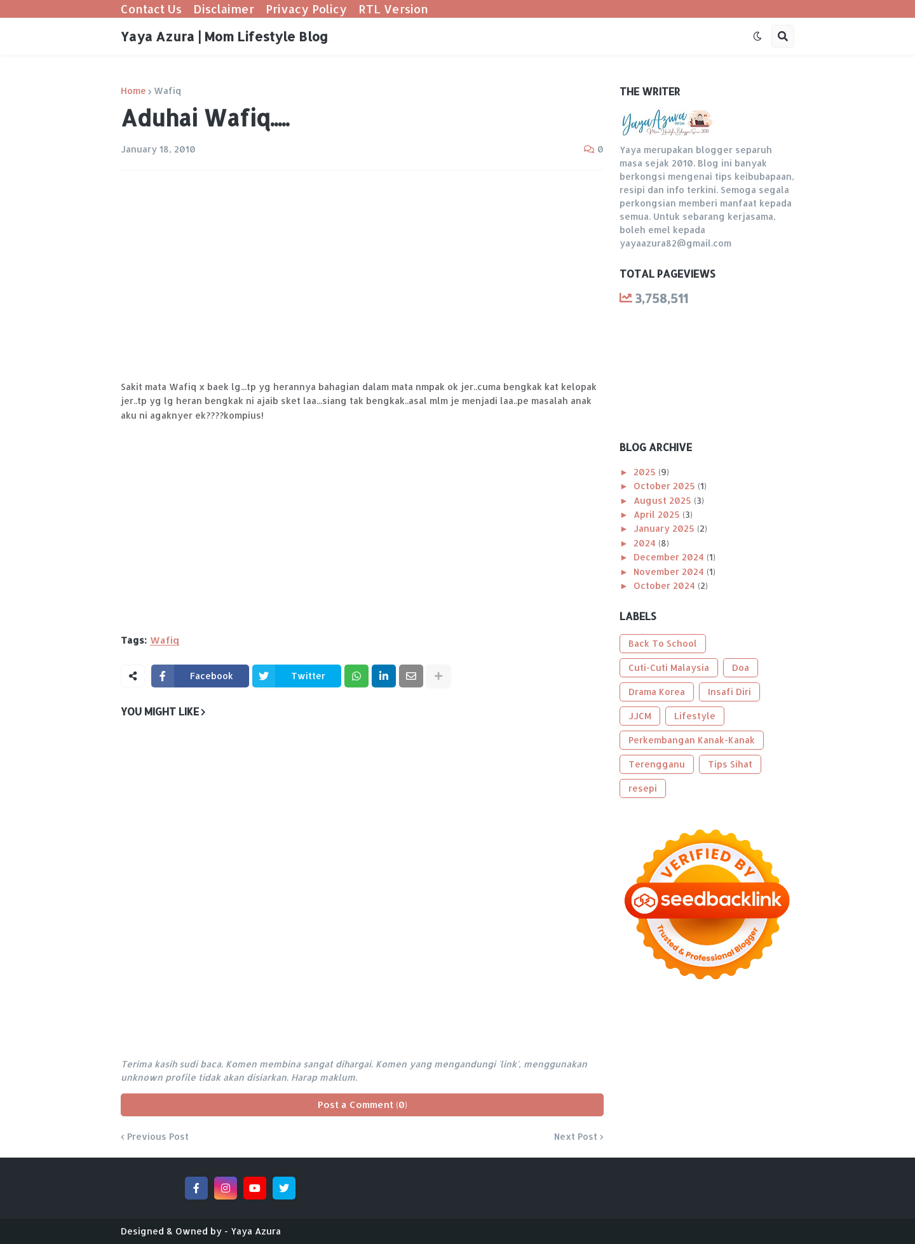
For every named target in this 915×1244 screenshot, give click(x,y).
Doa (740, 667)
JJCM (639, 715)
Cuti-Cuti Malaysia (668, 667)
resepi (642, 788)
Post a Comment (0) (362, 1105)
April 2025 (658, 514)
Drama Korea (656, 691)
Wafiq (167, 90)
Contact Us (151, 8)
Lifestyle (694, 715)
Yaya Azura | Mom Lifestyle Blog (224, 36)
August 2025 (664, 500)
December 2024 (670, 556)
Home (133, 90)
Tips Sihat (730, 764)
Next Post (575, 1136)
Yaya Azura (256, 1231)
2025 (646, 471)
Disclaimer (223, 8)
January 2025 (665, 528)
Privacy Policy (306, 8)
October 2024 (666, 585)
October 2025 (666, 485)
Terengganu (656, 764)
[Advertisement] (362, 275)
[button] (757, 36)
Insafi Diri (729, 691)
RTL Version (393, 8)
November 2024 (670, 571)
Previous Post (158, 1136)
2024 (646, 542)
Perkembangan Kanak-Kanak (691, 739)
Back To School (662, 643)
